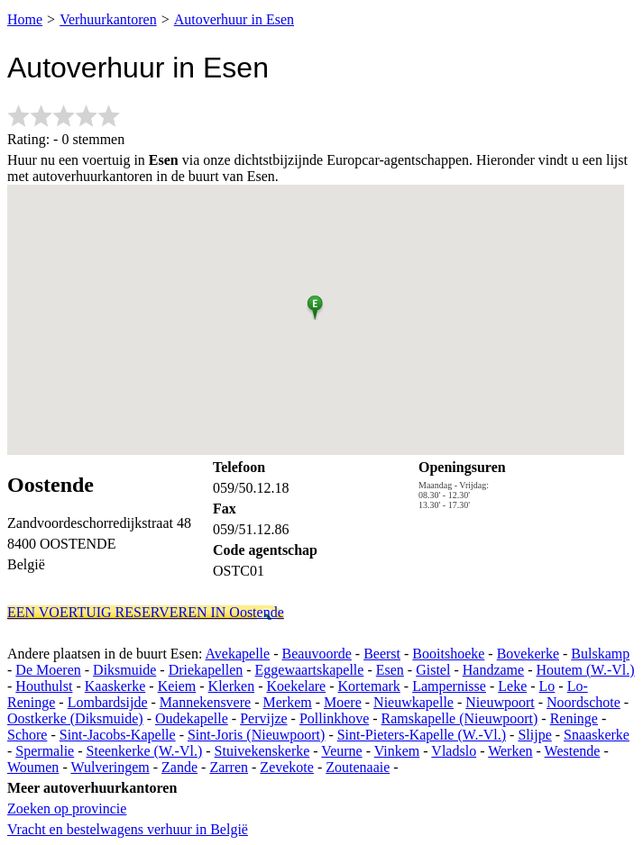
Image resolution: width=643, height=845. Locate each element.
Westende (573, 751)
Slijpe (534, 734)
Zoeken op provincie (66, 808)
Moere (343, 702)
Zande (179, 767)
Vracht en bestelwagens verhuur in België (127, 829)
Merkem (286, 702)
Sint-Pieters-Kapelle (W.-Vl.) (421, 734)
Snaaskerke (596, 734)
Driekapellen (206, 669)
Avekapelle (238, 653)
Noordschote (583, 702)
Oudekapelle (191, 718)
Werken (510, 751)
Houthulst (43, 686)
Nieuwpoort (499, 702)
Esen (390, 669)
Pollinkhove (334, 718)
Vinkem (397, 751)
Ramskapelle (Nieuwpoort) (459, 718)
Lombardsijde (108, 702)
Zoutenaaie (358, 767)
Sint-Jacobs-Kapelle (118, 734)
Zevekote (287, 767)
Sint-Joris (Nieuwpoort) (256, 734)
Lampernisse (449, 686)
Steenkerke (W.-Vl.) (145, 751)
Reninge (574, 718)
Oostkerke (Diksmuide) (75, 718)
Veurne (341, 751)
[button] (315, 304)
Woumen (33, 767)
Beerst (381, 653)
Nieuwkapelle (413, 702)
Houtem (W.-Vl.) (585, 669)
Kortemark (369, 686)
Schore (27, 734)
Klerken (231, 686)
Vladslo (453, 751)
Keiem (177, 686)
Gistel (433, 669)
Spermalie (44, 751)
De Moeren (47, 669)
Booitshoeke (448, 653)
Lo (547, 686)
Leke (512, 686)
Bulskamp (600, 653)
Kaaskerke (115, 686)
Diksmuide (124, 669)
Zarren (228, 767)
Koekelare (296, 686)
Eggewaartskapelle (309, 669)
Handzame (493, 669)
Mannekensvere (205, 702)
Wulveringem (109, 767)
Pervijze (263, 718)
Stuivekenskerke (262, 751)
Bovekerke (528, 653)
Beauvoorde (317, 653)
